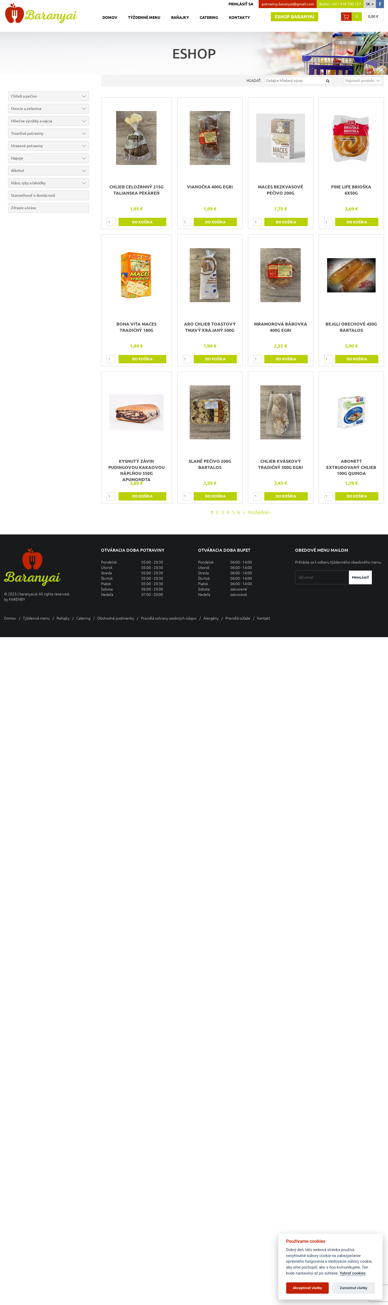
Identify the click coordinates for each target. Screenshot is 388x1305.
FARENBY (17, 599)
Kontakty (239, 17)
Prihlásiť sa (240, 4)
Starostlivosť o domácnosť (33, 195)
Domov (109, 17)
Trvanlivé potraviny (50, 133)
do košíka (142, 222)
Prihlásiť (360, 577)
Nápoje (50, 158)
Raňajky (180, 17)
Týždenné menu (144, 17)
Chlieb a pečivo (50, 96)
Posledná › (259, 512)
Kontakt (263, 618)
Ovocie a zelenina (50, 108)
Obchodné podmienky (115, 618)
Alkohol (50, 170)
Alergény (211, 618)
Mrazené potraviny (50, 145)
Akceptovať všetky (307, 1288)
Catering (209, 17)
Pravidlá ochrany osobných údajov (169, 618)
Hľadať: (254, 80)
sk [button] (370, 4)
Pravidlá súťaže (238, 618)
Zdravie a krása (23, 208)
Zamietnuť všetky (353, 1288)
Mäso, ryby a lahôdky (50, 183)
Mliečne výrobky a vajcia (50, 121)
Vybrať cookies (353, 1273)
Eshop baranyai (294, 16)
